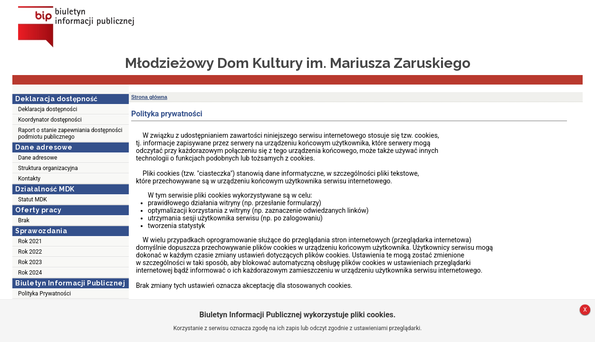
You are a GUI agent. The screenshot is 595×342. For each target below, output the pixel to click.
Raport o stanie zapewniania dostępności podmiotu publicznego (70, 133)
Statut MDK (32, 199)
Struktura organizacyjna (48, 168)
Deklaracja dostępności (47, 109)
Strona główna (149, 97)
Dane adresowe (37, 157)
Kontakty (29, 178)
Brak (23, 220)
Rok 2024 (30, 272)
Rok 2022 (30, 251)
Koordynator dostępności (50, 119)
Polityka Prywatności (44, 293)
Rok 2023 (30, 262)
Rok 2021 (30, 241)
